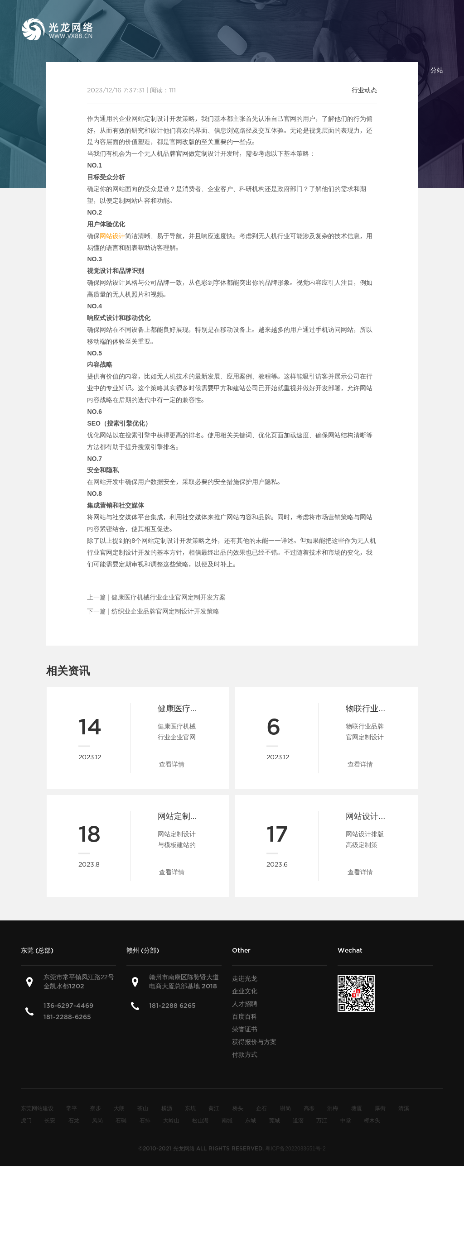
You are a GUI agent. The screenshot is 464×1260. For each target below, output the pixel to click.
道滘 (298, 1120)
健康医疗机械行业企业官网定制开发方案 (168, 597)
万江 (321, 1120)
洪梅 (332, 1108)
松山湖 (200, 1120)
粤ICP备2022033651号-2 (295, 1148)
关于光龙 (160, 70)
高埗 (309, 1108)
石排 (145, 1120)
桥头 (237, 1108)
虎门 (26, 1120)
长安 (49, 1120)
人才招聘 (244, 1004)
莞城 (274, 1120)
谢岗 (285, 1108)
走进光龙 (244, 978)
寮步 (95, 1108)
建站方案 (207, 70)
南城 (227, 1120)
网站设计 (112, 236)
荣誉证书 (244, 1029)
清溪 (403, 1108)
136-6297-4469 (68, 1006)
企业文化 (244, 991)
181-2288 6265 (172, 1006)
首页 (119, 70)
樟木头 (372, 1120)
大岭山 (171, 1120)
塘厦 (356, 1108)
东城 (250, 1120)
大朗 (119, 1108)
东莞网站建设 (37, 1108)
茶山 (142, 1108)
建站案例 (254, 70)
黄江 (213, 1108)
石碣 (121, 1120)
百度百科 (349, 70)
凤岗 (97, 1120)
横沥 (166, 1108)
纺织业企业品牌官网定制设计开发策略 (165, 611)
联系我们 (396, 70)
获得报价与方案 (254, 1042)
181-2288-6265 (67, 1017)
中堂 (345, 1120)
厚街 (380, 1108)
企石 (261, 1108)
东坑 (190, 1108)
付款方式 (244, 1054)
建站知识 (301, 70)
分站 (436, 70)
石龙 (73, 1120)
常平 (71, 1108)
